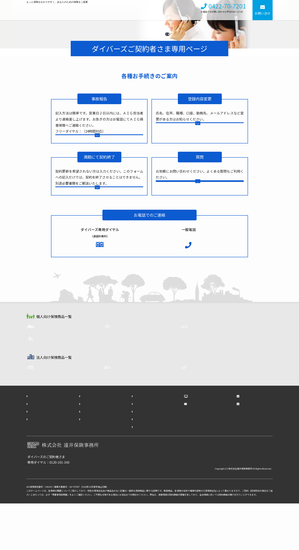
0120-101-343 (104, 287)
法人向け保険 (149, 10)
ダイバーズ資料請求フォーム (145, 450)
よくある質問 (201, 217)
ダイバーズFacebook (251, 450)
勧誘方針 (83, 457)
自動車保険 (202, 371)
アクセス (35, 465)
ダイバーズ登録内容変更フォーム (148, 465)
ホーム (34, 442)
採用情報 (188, 10)
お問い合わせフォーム (203, 203)
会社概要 (170, 10)
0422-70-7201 (227, 8)
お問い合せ (262, 13)
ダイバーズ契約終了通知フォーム (148, 473)
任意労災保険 (203, 414)
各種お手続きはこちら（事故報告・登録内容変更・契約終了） (71, 514)
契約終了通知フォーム (103, 210)
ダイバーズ (48, 371)
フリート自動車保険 (54, 414)
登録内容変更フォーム (203, 131)
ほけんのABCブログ (203, 442)
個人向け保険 (124, 10)
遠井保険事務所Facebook (254, 442)
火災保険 (47, 384)
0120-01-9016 (92, 131)
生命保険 (123, 371)
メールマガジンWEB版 (204, 450)
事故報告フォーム (103, 143)
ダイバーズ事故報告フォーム (145, 457)
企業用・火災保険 (130, 414)
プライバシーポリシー (93, 465)
